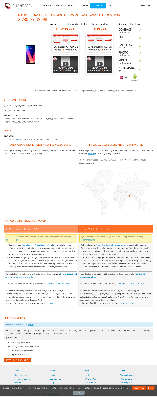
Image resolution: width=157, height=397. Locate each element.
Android (88, 375)
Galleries (83, 5)
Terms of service (127, 375)
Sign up (97, 5)
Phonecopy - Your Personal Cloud (18, 5)
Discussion (19, 382)
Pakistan (18, 139)
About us (53, 375)
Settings (79, 392)
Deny (150, 388)
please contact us (51, 303)
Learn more (122, 388)
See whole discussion (18, 360)
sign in (30, 325)
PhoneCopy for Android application (37, 245)
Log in (110, 5)
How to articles (20, 375)
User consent (126, 379)
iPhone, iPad (90, 379)
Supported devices (64, 5)
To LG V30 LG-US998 (99, 42)
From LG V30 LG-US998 (65, 42)
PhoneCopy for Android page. (57, 283)
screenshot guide (13, 240)
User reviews (55, 379)
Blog (52, 382)
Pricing (47, 5)
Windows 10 (90, 382)
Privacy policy (126, 382)
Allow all (139, 388)
